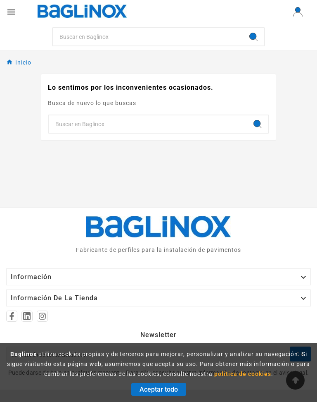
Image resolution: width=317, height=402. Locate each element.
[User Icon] (298, 12)
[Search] (148, 36)
